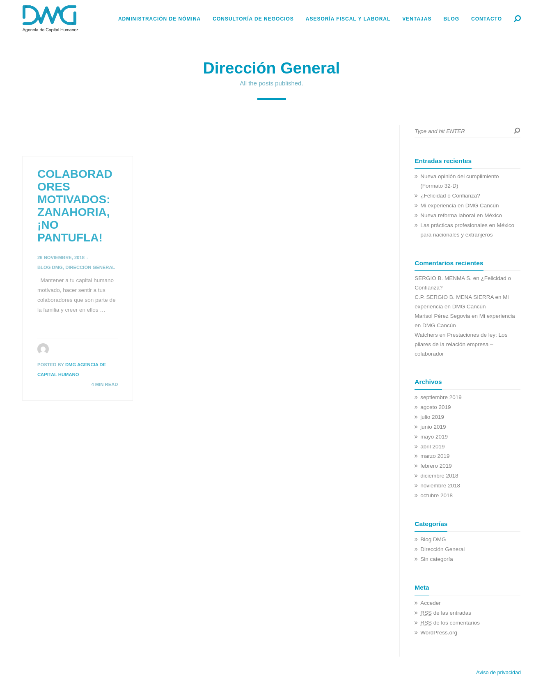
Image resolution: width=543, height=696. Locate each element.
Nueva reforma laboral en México (461, 215)
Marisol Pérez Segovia (442, 316)
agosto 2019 (435, 407)
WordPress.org (438, 632)
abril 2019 (432, 446)
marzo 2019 (434, 456)
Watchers (426, 335)
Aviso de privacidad (498, 672)
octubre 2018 (436, 495)
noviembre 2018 (440, 485)
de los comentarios (450, 623)
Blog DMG (50, 267)
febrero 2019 (436, 466)
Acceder (430, 603)
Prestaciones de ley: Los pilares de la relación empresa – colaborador (461, 344)
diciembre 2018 (439, 476)
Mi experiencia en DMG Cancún (459, 205)
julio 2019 (432, 417)
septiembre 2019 (441, 397)
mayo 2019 (434, 437)
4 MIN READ (104, 384)
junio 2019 (433, 427)
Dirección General (90, 267)
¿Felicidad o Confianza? (450, 196)
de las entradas (445, 613)
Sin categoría (436, 559)
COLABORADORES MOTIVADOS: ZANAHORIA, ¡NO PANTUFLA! (74, 206)
